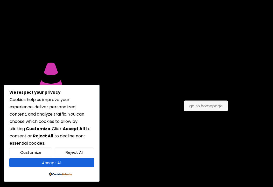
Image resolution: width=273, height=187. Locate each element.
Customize (30, 152)
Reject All (74, 152)
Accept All (51, 162)
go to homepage (206, 106)
